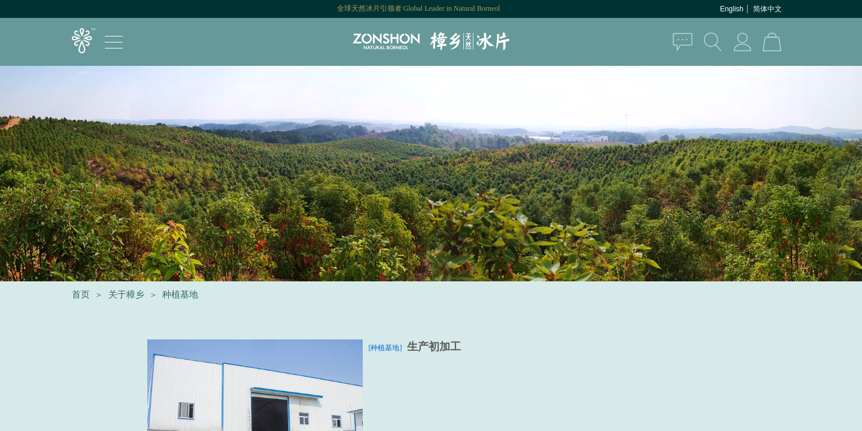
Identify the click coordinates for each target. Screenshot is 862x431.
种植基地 (180, 294)
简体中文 (767, 9)
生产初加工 (434, 347)
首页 (81, 294)
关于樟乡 (126, 294)
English (731, 9)
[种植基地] (385, 348)
